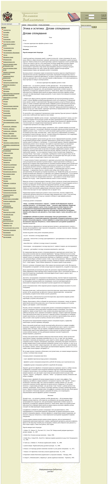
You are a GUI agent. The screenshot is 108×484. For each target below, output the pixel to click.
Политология (7, 115)
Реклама (5, 181)
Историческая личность (10, 171)
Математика (6, 89)
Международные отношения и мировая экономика (10, 94)
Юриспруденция (8, 157)
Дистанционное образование (11, 52)
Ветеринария (7, 232)
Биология (6, 210)
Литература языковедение (10, 82)
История (5, 185)
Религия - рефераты (8, 129)
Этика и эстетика (8, 153)
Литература (6, 162)
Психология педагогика (10, 192)
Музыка (5, 101)
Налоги (5, 104)
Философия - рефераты (9, 136)
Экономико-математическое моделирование (10, 149)
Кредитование (7, 237)
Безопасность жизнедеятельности (7, 220)
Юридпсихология (8, 169)
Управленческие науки (9, 190)
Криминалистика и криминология (8, 77)
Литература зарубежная (10, 164)
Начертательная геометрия (10, 106)
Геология (5, 37)
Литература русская (8, 167)
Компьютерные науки (9, 188)
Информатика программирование (7, 206)
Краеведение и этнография (10, 199)
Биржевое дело (7, 225)
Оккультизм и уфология (10, 108)
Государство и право (9, 41)
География (6, 32)
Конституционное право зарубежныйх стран (9, 65)
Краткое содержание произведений (8, 73)
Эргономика (6, 155)
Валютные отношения (9, 230)
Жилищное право (8, 57)
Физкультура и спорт (9, 212)
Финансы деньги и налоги (10, 138)
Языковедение (7, 160)
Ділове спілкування (43, 24)
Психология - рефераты (10, 126)
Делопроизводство (8, 48)
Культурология (7, 80)
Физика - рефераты (8, 133)
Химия (5, 140)
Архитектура (7, 30)
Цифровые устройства (9, 183)
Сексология (6, 203)
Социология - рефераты (10, 131)
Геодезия (5, 34)
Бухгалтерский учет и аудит (11, 228)
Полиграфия (6, 113)
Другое (5, 55)
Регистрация (104, 18)
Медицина (6, 91)
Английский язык (8, 214)
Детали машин (7, 50)
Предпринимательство (9, 120)
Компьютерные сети (9, 62)
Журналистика (7, 59)
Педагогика (6, 111)
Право (5, 118)
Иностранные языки (9, 174)
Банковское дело (8, 223)
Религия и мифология (9, 201)
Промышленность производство (7, 195)
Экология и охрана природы (11, 142)
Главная (24, 24)
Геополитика (7, 39)
